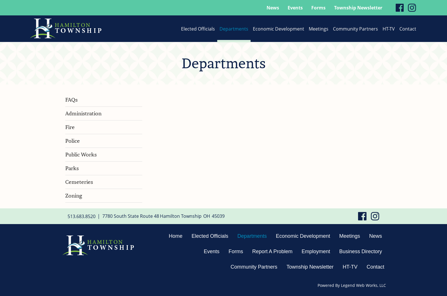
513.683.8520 (82, 216)
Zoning (73, 196)
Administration (83, 113)
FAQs (71, 100)
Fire (70, 127)
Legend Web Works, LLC (363, 285)
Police (72, 141)
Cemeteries (79, 182)
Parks (72, 168)
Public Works (81, 155)
